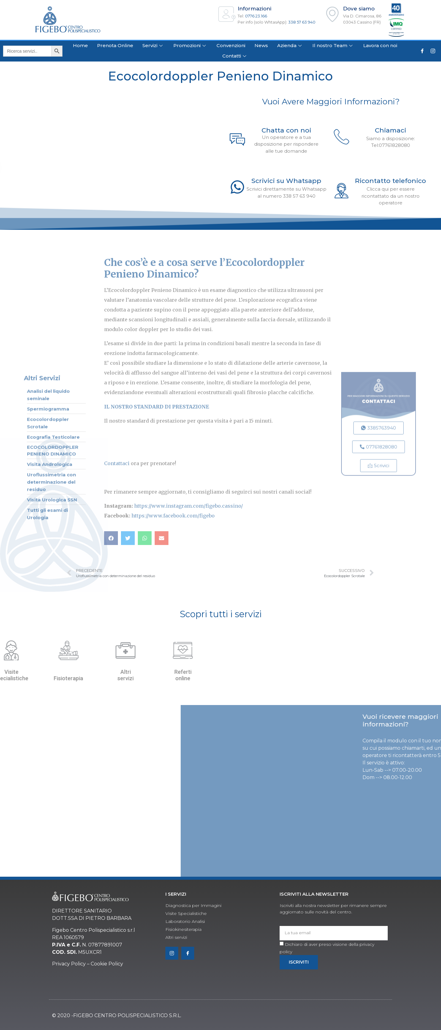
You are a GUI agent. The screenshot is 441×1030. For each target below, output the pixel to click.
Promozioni (190, 45)
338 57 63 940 (301, 22)
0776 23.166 (256, 15)
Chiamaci (390, 130)
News (261, 45)
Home (80, 45)
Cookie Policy (107, 964)
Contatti (235, 56)
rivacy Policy (71, 964)
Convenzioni (231, 45)
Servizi (153, 45)
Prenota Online (115, 45)
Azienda (290, 45)
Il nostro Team (333, 45)
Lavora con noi (380, 45)
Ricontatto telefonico (390, 181)
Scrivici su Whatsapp (286, 181)
